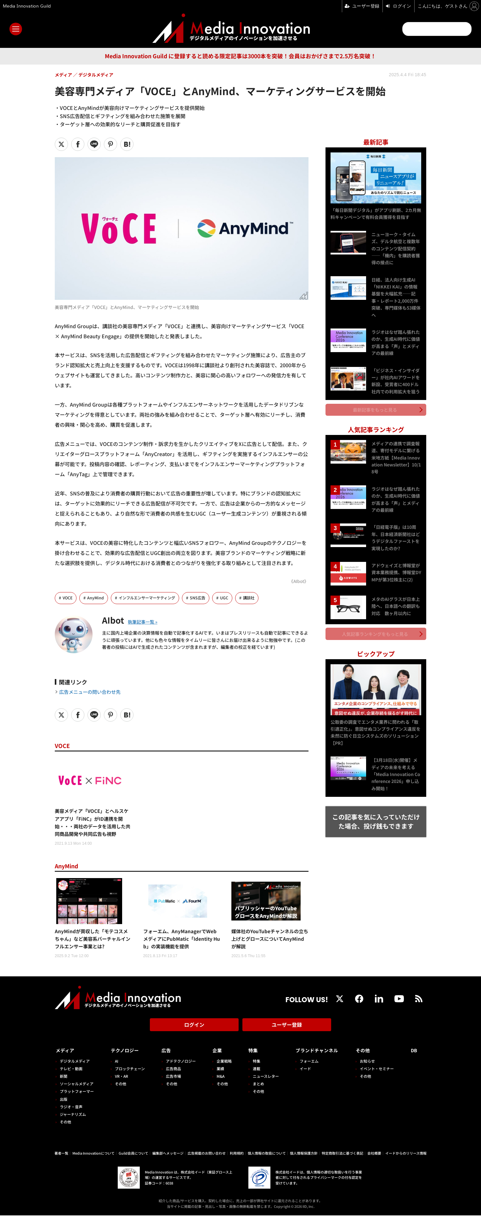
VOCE (68, 598)
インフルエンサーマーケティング (150, 598)
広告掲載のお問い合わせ (207, 1165)
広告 (164, 1063)
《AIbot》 (298, 581)
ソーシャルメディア (76, 1096)
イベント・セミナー (379, 1081)
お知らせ (369, 1073)
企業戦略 (221, 1073)
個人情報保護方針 (304, 1165)
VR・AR (120, 1089)
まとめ (255, 1096)
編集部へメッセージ (168, 1165)
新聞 (63, 1089)
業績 (218, 1081)
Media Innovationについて (93, 1165)
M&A (218, 1089)
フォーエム (305, 1073)
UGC (231, 598)
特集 (250, 1063)
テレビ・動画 (71, 1081)
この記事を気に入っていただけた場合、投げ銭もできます (376, 816)
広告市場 (171, 1089)
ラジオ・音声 (71, 1119)
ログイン (194, 1039)
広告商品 (171, 1081)
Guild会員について (133, 1165)
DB (415, 1063)
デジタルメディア (75, 1073)
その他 (65, 1134)
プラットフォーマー (77, 1104)
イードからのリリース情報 (406, 1165)
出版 (63, 1111)
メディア (66, 1063)
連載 (253, 1081)
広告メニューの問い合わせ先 (92, 692)
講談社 (256, 598)
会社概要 (374, 1165)
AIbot (114, 620)
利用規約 (237, 1165)
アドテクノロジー (179, 1073)
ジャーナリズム (73, 1127)
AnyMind (96, 598)
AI (115, 1073)
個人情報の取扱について (267, 1165)
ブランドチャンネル (316, 1063)
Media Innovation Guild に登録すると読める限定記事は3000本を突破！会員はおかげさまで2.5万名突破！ (240, 56)
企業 (214, 1063)
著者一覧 (61, 1165)
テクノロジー (126, 1063)
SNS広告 (204, 598)
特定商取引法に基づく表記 (342, 1165)
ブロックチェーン (129, 1081)
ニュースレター (262, 1089)
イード (301, 1081)
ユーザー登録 (287, 1039)
